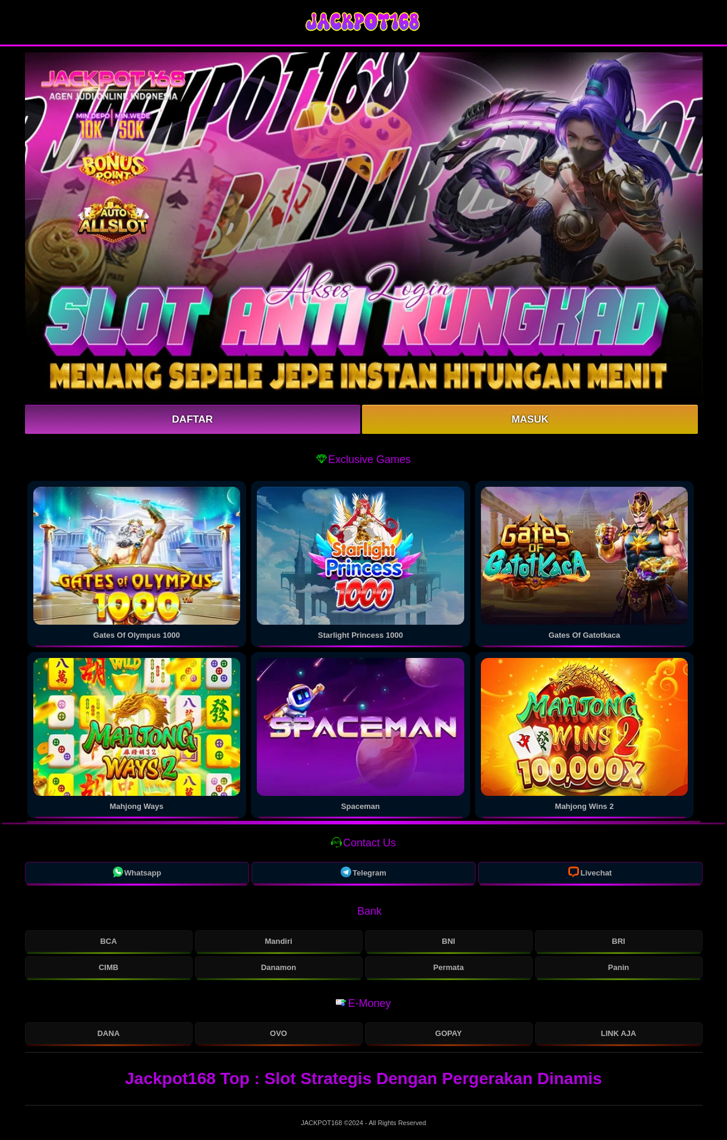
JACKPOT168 (322, 1122)
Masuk (529, 419)
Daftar (192, 419)
